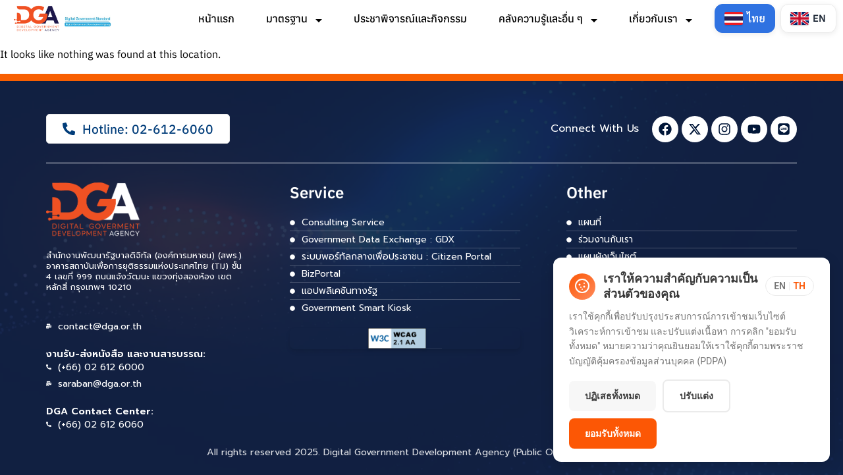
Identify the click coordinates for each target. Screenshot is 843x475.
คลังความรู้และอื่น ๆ (548, 18)
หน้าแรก (216, 18)
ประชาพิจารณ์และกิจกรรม (410, 18)
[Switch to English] (808, 18)
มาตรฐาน (294, 18)
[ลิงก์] (63, 19)
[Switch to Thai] (745, 18)
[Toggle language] (789, 286)
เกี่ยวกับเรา (660, 18)
